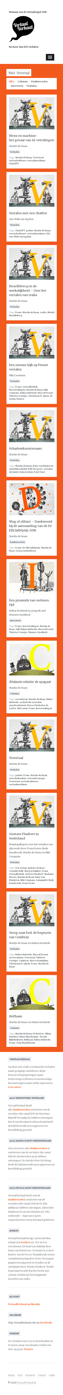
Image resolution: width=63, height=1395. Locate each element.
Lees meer (14, 1087)
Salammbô (42, 880)
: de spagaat (30, 682)
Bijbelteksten (16, 1039)
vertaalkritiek (30, 386)
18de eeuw (22, 708)
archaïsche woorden (30, 702)
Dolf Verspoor (35, 469)
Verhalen (32, 86)
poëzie (29, 230)
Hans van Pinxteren (43, 466)
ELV (48, 233)
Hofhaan (15, 1016)
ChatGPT (14, 163)
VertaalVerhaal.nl (26, 1382)
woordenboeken (17, 778)
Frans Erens (28, 883)
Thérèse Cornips (18, 396)
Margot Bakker (32, 871)
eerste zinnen (16, 957)
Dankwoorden (39, 81)
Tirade (43, 1036)
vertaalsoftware (17, 160)
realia (43, 312)
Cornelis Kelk (16, 871)
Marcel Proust (45, 393)
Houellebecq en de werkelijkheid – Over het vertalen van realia (27, 290)
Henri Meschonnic (28, 1036)
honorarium (26, 472)
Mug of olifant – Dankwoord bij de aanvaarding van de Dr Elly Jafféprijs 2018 (30, 526)
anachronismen (17, 705)
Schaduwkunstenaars (25, 448)
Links (52, 1375)
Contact (42, 1375)
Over (20, 1375)
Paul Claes (39, 472)
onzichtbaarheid (18, 469)
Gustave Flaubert (34, 874)
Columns (23, 81)
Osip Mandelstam (25, 1042)
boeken (25, 1242)
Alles (11, 81)
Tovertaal (38, 157)
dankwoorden (21, 1109)
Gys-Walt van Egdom (20, 236)
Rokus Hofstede (28, 393)
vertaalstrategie (36, 778)
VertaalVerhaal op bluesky (24, 1304)
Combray (24, 960)
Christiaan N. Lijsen (38, 396)
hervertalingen (17, 390)
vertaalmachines (36, 160)
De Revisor (38, 1033)
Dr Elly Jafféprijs (31, 547)
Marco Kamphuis (39, 960)
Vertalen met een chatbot (28, 213)
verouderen (21, 699)
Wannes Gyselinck (37, 632)
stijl (18, 629)
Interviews (17, 86)
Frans (18, 312)
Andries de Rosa (36, 868)
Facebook (46, 1322)
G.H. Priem (21, 868)
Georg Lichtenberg (26, 550)
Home (11, 1375)
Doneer (28, 1349)
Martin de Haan (23, 157)
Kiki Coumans (27, 880)
